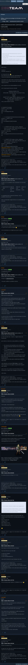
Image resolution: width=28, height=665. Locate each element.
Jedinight (4, 426)
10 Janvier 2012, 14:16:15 (8, 545)
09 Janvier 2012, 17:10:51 (8, 223)
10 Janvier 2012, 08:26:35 (8, 433)
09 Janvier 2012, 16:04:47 (8, 178)
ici (9, 55)
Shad (2, 217)
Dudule (3, 389)
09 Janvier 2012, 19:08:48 (8, 293)
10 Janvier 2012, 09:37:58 (8, 500)
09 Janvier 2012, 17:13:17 (8, 244)
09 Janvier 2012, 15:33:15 (8, 44)
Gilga (2, 38)
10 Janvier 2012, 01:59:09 (8, 394)
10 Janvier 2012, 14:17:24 (8, 580)
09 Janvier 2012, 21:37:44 (8, 333)
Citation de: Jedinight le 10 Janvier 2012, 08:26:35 (13, 503)
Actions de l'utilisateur (21, 32)
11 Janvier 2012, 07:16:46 (8, 600)
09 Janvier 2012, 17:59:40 (8, 274)
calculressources (10, 278)
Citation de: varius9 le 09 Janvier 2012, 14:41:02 (13, 49)
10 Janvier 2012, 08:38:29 (8, 473)
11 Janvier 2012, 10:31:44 (8, 643)
